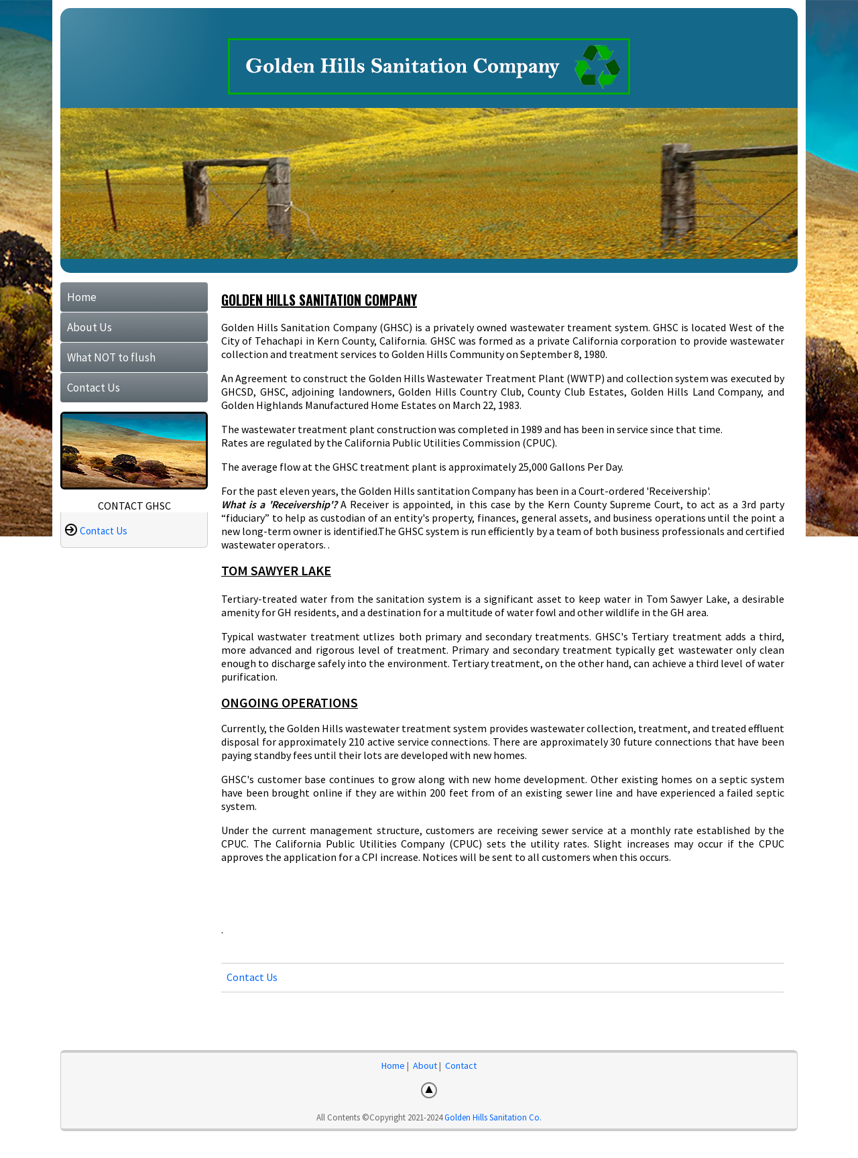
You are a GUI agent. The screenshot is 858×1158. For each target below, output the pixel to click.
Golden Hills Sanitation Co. (493, 1117)
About (425, 1065)
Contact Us (93, 387)
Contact (461, 1065)
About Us (89, 327)
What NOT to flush (111, 357)
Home (82, 297)
